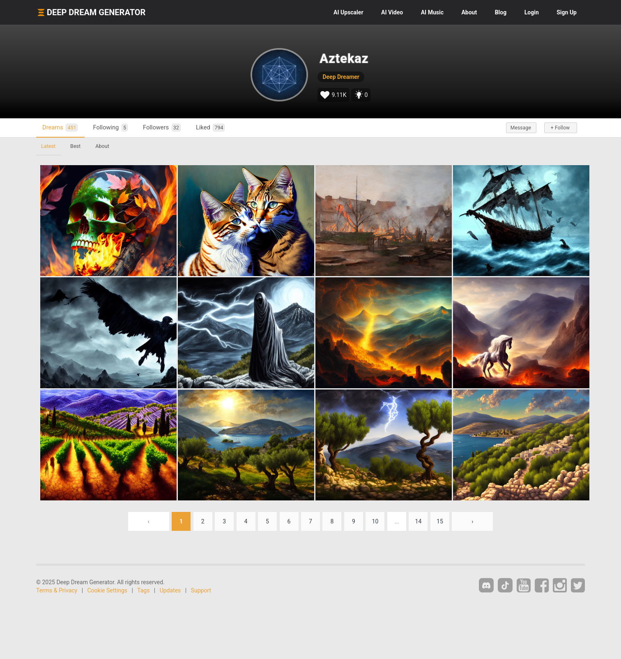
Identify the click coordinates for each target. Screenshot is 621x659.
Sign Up (567, 12)
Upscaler (348, 12)
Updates (170, 590)
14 (418, 521)
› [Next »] (472, 521)
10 (375, 521)
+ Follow (560, 128)
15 (440, 521)
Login (531, 12)
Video (392, 12)
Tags (143, 590)
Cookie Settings (107, 590)
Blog (501, 12)
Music (432, 12)
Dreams (60, 127)
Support (201, 590)
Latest (48, 146)
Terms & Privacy (56, 590)
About (469, 12)
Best (75, 146)
